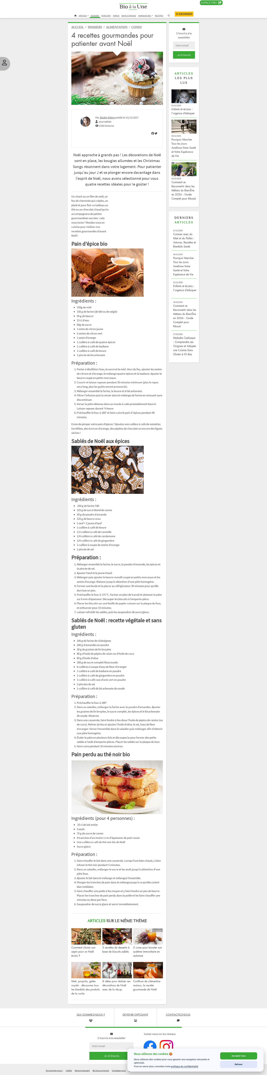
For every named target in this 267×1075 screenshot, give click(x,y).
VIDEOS (116, 15)
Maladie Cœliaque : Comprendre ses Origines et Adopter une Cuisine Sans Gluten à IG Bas (184, 346)
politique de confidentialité (184, 1066)
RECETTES (159, 15)
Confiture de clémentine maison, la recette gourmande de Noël (146, 985)
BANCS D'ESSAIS (129, 15)
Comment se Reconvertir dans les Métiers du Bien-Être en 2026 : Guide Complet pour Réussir (183, 190)
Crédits (69, 1070)
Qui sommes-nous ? (54, 1070)
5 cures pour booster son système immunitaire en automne (147, 952)
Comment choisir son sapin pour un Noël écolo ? (83, 952)
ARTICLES (83, 15)
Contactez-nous (119, 1070)
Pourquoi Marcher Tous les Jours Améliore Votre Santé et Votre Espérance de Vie (183, 148)
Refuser (238, 1064)
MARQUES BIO (144, 15)
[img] (152, 133)
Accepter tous (239, 1056)
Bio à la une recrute (101, 1070)
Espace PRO (211, 3)
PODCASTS (106, 15)
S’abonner (184, 14)
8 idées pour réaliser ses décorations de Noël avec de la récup (116, 985)
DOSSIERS (95, 15)
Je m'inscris (184, 55)
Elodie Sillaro (107, 117)
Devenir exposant (82, 1070)
